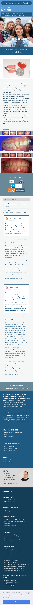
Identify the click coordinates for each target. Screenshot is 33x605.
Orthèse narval (8, 549)
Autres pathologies (9, 586)
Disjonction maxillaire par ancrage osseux (16, 565)
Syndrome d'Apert (9, 584)
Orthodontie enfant (9, 446)
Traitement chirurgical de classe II (14, 568)
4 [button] (19, 172)
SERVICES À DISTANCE (10, 430)
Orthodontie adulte (9, 450)
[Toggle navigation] (30, 10)
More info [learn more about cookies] (6, 597)
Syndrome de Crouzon (10, 582)
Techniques (7, 13)
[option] (16, 151)
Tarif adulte (7, 464)
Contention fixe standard (11, 537)
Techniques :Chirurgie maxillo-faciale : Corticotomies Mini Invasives (15, 205)
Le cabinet (7, 474)
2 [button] (14, 172)
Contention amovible (10, 535)
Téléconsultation (8, 477)
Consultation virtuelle (10, 475)
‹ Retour (2, 46)
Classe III (12, 500)
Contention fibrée (9, 541)
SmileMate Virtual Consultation (13, 432)
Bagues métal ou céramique (12, 510)
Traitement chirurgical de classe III (14, 570)
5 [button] (22, 172)
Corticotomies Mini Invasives (12, 563)
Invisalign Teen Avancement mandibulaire (15, 15)
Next (30, 151)
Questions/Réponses (10, 483)
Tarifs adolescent (9, 462)
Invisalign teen (8, 512)
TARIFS (5, 457)
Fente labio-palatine (10, 580)
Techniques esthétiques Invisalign (14, 519)
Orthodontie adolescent (11, 448)
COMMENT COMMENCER (11, 444)
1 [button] (11, 172)
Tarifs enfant (7, 460)
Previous (3, 151)
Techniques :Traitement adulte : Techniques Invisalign (15, 211)
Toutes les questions (10, 199)
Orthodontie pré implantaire (12, 553)
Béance (14, 502)
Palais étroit (7, 502)
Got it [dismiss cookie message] (16, 602)
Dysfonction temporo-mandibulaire (14, 551)
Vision (5, 434)
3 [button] (16, 172)
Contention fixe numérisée (11, 539)
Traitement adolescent (17, 13)
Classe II (6, 500)
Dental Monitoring (9, 436)
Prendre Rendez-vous (16, 3)
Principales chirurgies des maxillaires (14, 566)
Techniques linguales (10, 525)
